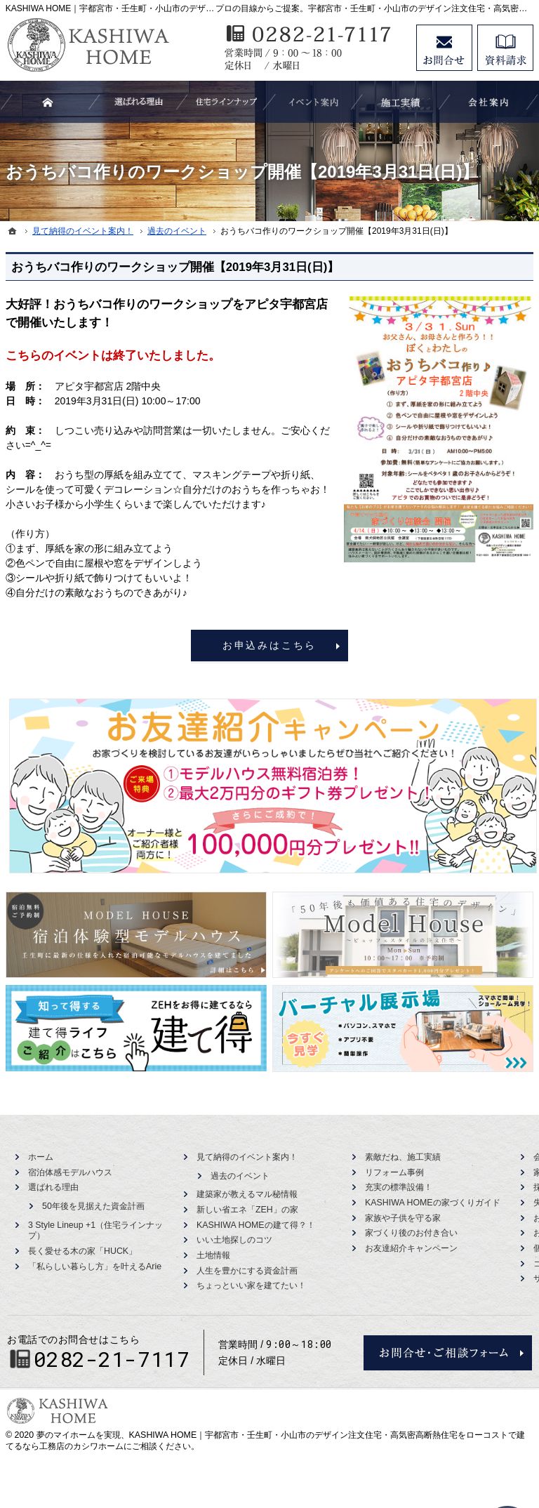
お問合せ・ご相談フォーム (448, 1352)
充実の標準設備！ (398, 1187)
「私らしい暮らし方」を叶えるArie (94, 1266)
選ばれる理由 (53, 1187)
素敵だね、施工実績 (403, 1157)
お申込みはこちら (269, 645)
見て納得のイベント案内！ (247, 1157)
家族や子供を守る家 (403, 1218)
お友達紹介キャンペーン (411, 1248)
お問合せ (444, 48)
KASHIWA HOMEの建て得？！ (256, 1225)
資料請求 (505, 48)
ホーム (40, 1157)
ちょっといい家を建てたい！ (251, 1285)
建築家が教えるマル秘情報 (247, 1194)
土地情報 (213, 1255)
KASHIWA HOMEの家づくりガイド (432, 1203)
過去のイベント (240, 1176)
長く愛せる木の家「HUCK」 (82, 1251)
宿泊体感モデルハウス (70, 1172)
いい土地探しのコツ (234, 1240)
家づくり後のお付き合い (411, 1233)
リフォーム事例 (394, 1172)
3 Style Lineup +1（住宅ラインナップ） (95, 1230)
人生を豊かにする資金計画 (247, 1271)
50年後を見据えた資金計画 (93, 1206)
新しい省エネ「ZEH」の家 (247, 1210)
